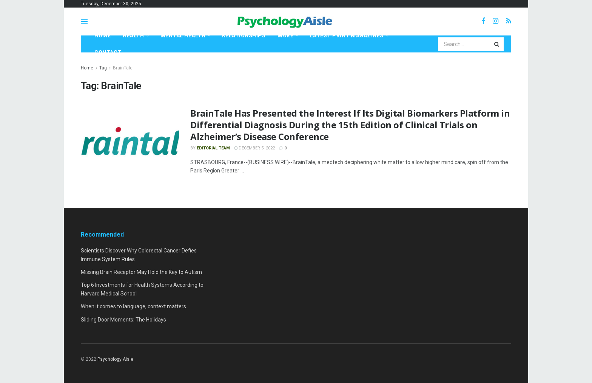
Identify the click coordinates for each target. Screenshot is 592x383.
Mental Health (183, 35)
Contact (108, 52)
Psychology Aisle (115, 359)
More (285, 35)
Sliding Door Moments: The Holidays (123, 320)
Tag (103, 68)
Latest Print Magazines (347, 35)
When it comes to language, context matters (133, 306)
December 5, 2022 (254, 148)
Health (133, 35)
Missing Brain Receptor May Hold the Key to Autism (141, 272)
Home (102, 35)
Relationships (244, 35)
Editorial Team (213, 148)
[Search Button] (497, 44)
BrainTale (123, 68)
